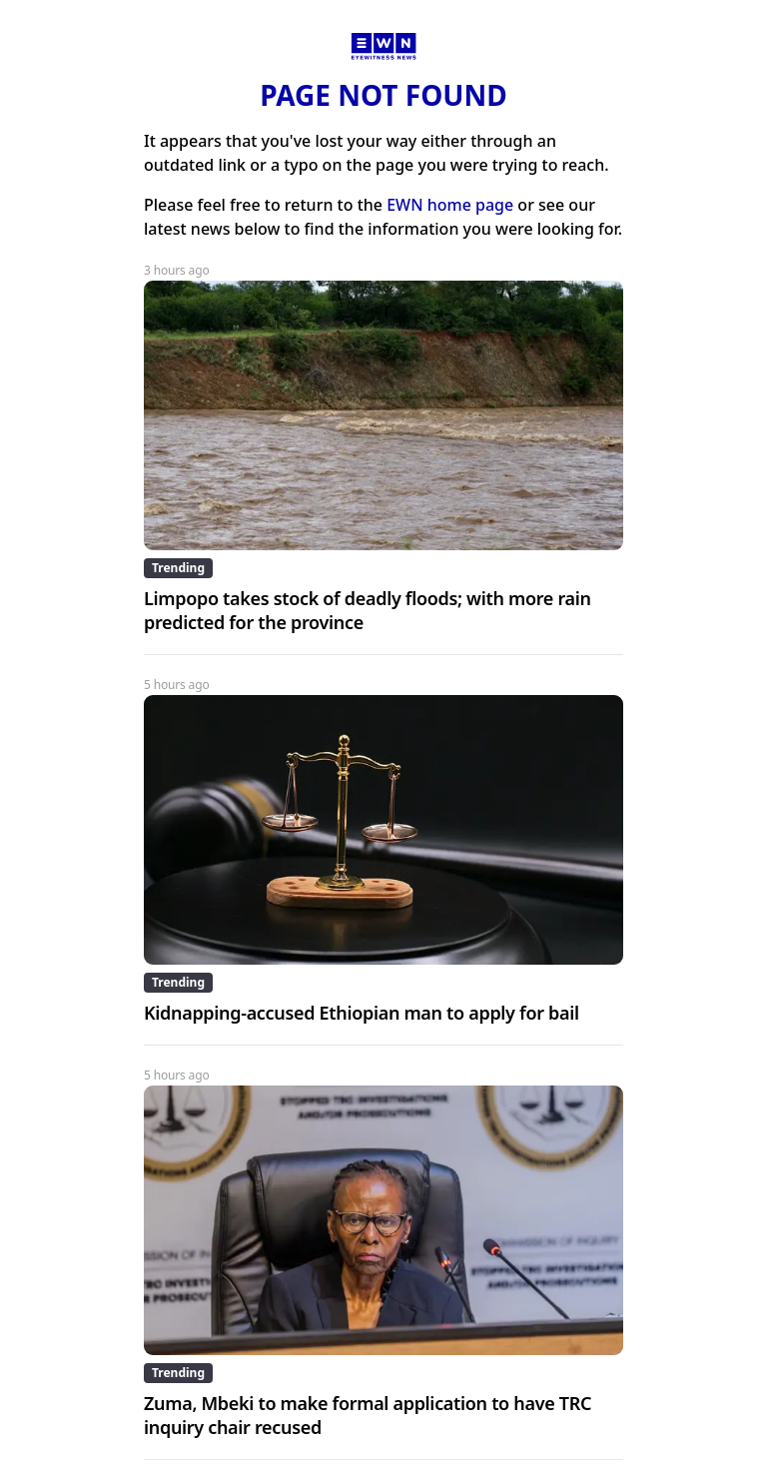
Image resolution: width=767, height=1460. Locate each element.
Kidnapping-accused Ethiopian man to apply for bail (361, 1013)
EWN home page (449, 205)
